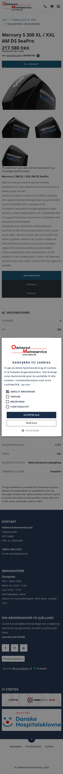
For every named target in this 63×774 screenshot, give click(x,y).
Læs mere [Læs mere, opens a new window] (25, 385)
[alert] (31, 387)
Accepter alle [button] (31, 414)
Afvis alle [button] (31, 423)
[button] (31, 430)
